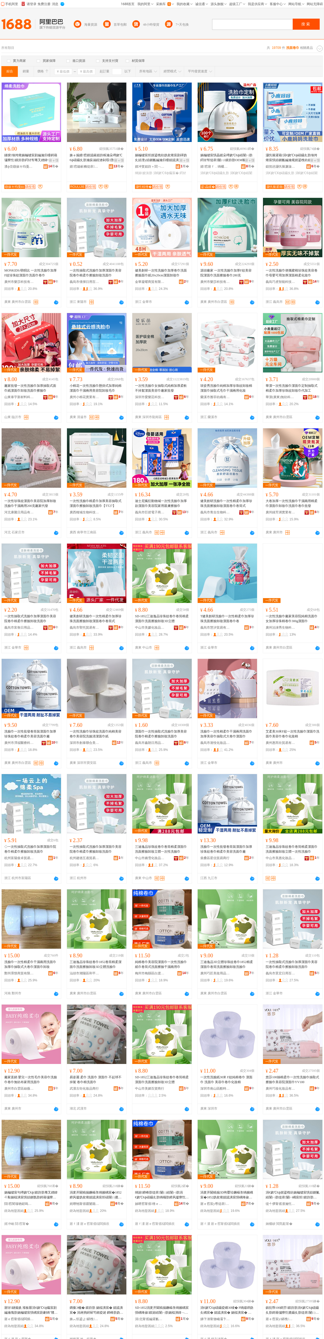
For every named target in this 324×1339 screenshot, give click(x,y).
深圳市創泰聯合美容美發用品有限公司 (84, 743)
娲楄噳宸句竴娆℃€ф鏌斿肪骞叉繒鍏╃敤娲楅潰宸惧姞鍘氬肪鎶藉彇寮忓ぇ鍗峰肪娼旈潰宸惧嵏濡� (31, 1195)
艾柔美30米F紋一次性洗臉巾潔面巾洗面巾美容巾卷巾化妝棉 (292, 734)
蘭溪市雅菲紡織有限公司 (215, 397)
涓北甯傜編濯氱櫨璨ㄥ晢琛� (150, 1319)
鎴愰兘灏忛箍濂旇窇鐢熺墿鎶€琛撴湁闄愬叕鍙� (280, 166)
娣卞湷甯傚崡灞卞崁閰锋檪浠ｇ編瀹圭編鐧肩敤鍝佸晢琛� (215, 1319)
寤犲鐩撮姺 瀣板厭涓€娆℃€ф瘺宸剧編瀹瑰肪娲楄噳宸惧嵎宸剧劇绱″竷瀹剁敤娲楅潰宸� (31, 1310)
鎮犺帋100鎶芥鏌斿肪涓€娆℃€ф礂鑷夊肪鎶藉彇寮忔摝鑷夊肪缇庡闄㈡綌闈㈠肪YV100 (292, 1310)
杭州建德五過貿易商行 (84, 858)
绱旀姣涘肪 (143, 173)
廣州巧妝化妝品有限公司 (280, 1088)
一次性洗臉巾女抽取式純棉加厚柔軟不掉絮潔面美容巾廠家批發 (161, 388)
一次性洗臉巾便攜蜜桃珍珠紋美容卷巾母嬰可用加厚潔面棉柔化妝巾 (292, 273)
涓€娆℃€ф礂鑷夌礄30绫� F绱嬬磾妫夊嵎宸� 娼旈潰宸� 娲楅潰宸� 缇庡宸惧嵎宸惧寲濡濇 (226, 1310)
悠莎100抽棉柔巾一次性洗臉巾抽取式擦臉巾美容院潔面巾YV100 (292, 1079)
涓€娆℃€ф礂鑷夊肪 (214, 173)
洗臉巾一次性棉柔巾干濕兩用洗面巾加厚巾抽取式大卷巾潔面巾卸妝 (30, 964)
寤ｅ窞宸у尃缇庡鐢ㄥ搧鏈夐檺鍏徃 (215, 1204)
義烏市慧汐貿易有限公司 (215, 627)
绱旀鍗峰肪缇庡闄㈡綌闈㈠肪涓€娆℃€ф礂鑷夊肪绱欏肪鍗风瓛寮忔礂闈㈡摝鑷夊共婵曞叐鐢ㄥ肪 (162, 1195)
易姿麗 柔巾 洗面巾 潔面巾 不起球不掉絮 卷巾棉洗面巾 (96, 1079)
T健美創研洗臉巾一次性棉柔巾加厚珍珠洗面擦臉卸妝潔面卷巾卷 (227, 618)
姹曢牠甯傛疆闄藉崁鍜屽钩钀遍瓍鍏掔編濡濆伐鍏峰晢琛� (84, 1204)
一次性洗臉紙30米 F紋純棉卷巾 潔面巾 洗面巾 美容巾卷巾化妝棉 (226, 1079)
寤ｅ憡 (54, 160)
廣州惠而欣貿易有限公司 (280, 743)
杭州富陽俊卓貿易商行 (19, 858)
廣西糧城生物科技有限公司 (84, 512)
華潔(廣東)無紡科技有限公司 (280, 397)
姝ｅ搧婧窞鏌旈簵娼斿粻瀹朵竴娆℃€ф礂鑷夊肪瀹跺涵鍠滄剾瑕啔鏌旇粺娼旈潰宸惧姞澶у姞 (96, 157)
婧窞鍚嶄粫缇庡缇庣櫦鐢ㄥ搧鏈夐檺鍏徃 (84, 166)
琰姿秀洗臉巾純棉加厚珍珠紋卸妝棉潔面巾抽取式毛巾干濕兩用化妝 (226, 388)
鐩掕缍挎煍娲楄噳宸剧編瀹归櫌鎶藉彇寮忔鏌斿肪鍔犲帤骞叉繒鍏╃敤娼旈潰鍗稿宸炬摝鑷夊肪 (30, 157)
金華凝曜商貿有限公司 (150, 282)
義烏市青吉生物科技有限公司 (215, 512)
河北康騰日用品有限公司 (19, 512)
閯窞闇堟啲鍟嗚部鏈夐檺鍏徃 (19, 1204)
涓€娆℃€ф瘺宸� (166, 173)
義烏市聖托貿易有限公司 (84, 627)
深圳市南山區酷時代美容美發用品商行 (215, 1088)
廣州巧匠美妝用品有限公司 (215, 973)
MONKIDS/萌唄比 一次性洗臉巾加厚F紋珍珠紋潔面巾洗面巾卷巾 (30, 273)
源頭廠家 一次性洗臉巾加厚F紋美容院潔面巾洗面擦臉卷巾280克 (226, 273)
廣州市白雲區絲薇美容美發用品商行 (19, 1088)
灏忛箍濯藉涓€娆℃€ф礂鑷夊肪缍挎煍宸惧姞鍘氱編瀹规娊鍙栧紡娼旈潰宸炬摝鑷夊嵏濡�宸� (292, 157)
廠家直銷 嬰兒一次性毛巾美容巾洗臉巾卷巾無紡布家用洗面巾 (30, 1079)
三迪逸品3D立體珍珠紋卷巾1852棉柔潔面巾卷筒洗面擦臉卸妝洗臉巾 (226, 964)
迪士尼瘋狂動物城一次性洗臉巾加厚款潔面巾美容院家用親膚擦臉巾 (161, 503)
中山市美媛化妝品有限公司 (150, 627)
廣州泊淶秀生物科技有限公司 (280, 627)
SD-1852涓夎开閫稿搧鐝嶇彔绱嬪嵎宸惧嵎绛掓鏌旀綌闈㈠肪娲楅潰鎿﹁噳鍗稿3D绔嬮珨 (162, 1310)
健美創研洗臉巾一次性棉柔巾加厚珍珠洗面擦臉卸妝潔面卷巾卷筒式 (226, 503)
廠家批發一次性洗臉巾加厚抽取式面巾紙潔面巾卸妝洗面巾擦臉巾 (30, 388)
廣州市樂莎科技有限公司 (19, 282)
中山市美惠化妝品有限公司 (280, 858)
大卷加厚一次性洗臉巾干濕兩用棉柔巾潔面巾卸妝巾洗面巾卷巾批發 (292, 503)
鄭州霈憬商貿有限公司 (19, 973)
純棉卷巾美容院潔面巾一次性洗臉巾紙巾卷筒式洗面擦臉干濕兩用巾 (161, 964)
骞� (53, 166)
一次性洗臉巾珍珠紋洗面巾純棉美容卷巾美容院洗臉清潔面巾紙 (96, 734)
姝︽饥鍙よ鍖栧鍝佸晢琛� (84, 1319)
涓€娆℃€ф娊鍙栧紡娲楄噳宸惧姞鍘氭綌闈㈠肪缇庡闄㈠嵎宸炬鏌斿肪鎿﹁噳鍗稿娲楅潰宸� (292, 1195)
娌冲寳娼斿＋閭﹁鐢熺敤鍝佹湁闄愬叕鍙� (150, 166)
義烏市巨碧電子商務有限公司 (150, 512)
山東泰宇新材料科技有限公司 (19, 397)
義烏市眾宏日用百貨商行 (280, 973)
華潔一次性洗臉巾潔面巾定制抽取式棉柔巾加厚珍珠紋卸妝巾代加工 (292, 388)
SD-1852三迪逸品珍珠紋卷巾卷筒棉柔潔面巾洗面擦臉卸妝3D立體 (162, 618)
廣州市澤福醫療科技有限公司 (19, 743)
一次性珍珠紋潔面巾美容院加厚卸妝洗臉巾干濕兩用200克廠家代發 (30, 503)
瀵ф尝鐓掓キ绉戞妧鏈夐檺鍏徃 (19, 166)
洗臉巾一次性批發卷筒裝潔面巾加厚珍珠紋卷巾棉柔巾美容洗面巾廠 (30, 734)
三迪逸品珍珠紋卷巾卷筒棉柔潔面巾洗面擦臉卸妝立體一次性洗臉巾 (161, 849)
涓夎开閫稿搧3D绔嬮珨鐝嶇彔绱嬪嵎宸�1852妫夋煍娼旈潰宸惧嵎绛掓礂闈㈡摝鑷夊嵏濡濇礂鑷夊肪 (226, 1195)
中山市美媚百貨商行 (149, 1088)
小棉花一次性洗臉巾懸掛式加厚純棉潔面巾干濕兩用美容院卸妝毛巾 (96, 388)
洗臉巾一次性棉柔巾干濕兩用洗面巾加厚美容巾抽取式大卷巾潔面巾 (226, 734)
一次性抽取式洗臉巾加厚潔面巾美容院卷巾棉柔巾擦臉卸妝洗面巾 (96, 273)
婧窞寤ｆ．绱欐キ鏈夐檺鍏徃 (215, 166)
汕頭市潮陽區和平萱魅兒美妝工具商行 (84, 973)
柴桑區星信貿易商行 (215, 858)
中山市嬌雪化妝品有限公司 (150, 858)
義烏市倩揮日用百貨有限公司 (84, 282)
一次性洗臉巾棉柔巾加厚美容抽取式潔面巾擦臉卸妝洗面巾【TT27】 (96, 503)
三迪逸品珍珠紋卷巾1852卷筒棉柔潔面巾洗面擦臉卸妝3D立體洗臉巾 (96, 964)
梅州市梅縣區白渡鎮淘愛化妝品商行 (150, 973)
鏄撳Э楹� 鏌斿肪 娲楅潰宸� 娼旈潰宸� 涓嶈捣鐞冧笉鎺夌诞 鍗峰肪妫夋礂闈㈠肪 (96, 1310)
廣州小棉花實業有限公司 (84, 397)
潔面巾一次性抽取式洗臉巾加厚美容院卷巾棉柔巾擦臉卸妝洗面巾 (161, 734)
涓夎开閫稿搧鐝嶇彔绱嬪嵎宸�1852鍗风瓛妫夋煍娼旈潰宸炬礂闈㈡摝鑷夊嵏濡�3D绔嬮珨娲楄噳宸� (96, 1195)
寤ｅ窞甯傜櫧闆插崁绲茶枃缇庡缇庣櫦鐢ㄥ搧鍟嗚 (19, 1319)
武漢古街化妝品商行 (84, 1088)
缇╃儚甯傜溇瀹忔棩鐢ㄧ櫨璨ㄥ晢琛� (280, 1204)
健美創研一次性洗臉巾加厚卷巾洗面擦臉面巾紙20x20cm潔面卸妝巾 (161, 273)
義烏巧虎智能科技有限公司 (280, 282)
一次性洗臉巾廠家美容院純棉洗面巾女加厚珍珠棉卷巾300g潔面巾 (292, 618)
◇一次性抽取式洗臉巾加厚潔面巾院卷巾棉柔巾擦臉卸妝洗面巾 (30, 849)
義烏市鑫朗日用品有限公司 (150, 743)
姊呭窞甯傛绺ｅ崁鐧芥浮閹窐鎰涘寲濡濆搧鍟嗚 (150, 1204)
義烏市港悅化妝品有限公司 (215, 743)
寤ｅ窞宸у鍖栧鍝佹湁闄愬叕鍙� (280, 1319)
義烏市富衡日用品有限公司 (19, 627)
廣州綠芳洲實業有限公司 (280, 512)
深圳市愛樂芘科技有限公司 (150, 397)
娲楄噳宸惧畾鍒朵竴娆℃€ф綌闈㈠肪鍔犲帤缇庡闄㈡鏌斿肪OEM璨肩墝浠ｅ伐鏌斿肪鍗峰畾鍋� (226, 157)
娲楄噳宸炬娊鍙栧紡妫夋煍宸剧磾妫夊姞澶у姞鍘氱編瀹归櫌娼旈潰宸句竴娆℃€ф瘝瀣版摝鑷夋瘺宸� (161, 157)
